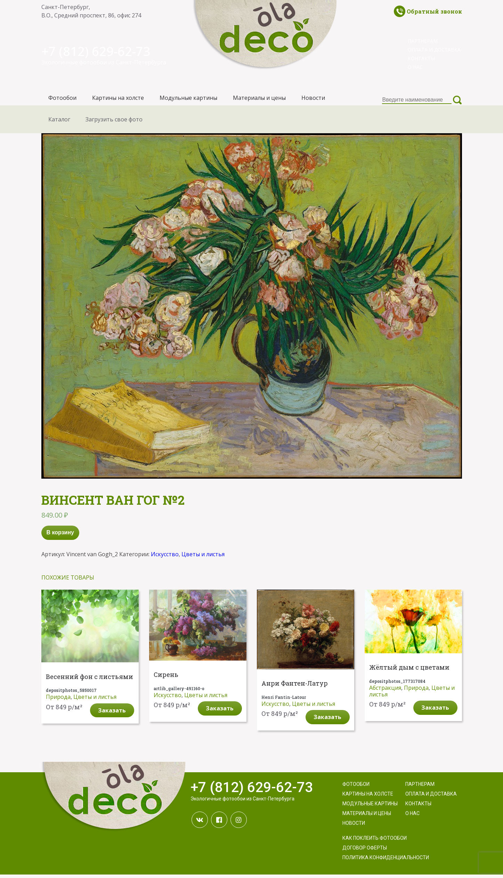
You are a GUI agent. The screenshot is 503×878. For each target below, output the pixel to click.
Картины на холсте (118, 99)
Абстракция (385, 691)
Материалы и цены (259, 99)
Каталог (59, 122)
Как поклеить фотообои (374, 841)
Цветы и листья (203, 557)
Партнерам (423, 41)
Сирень (166, 678)
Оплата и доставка (434, 49)
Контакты (421, 58)
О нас (415, 67)
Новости (313, 99)
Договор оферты (364, 851)
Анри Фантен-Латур (294, 687)
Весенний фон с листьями (89, 680)
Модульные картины (188, 99)
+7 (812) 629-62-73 (101, 50)
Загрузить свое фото (114, 122)
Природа (58, 700)
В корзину (60, 536)
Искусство (165, 557)
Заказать (112, 713)
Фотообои (62, 99)
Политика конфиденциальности (385, 861)
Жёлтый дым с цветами (409, 671)
